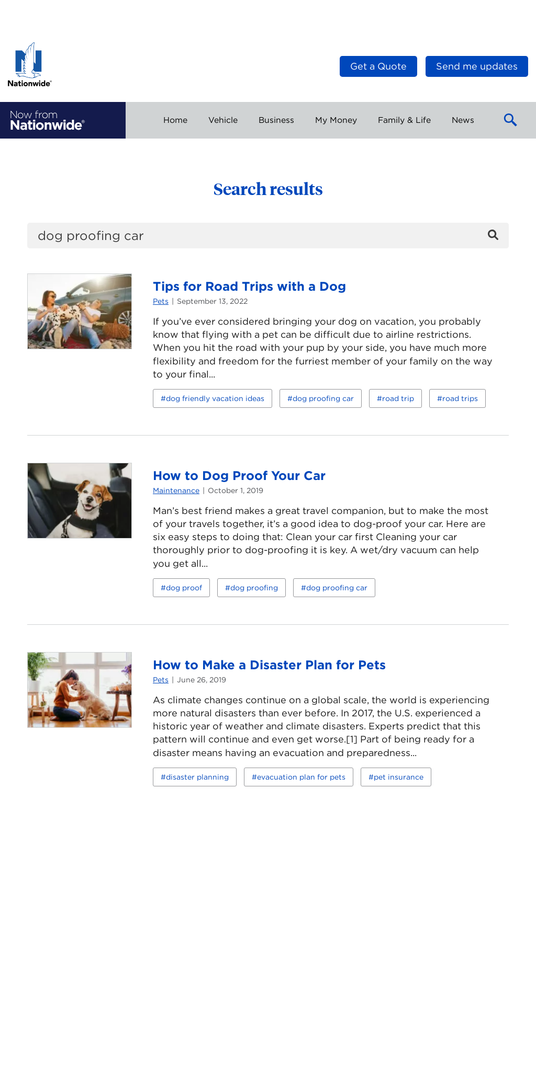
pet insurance (398, 777)
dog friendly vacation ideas (215, 398)
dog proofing (254, 588)
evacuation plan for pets (301, 777)
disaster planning (197, 777)
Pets (161, 301)
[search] (268, 235)
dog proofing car (323, 398)
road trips (460, 398)
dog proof (184, 588)
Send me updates (477, 66)
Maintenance (176, 490)
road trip (398, 398)
